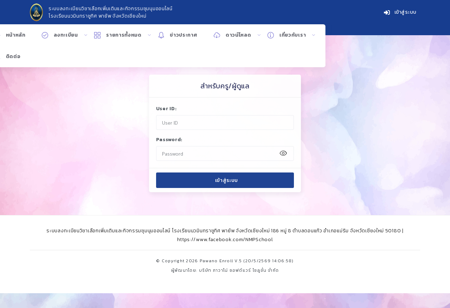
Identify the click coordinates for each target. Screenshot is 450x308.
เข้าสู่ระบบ (400, 13)
